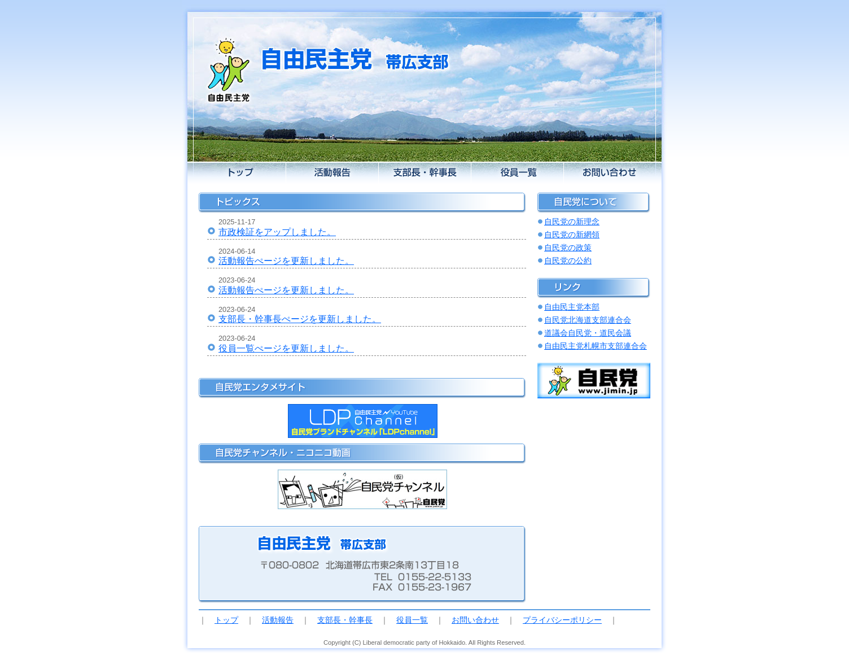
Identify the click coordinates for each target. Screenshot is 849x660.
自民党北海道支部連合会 (587, 319)
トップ (226, 619)
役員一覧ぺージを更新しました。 (286, 348)
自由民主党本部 (571, 306)
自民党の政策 (568, 247)
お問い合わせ (475, 619)
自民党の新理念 (571, 221)
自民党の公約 (568, 260)
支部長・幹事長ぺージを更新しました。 (299, 319)
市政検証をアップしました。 (277, 232)
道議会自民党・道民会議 (587, 332)
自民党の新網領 (571, 234)
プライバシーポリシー (562, 619)
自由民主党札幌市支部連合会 (595, 345)
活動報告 (278, 619)
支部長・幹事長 (345, 619)
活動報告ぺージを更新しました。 (286, 261)
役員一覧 (412, 619)
